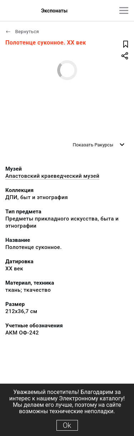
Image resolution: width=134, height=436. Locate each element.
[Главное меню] (124, 10)
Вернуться (22, 31)
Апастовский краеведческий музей (52, 176)
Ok (67, 425)
